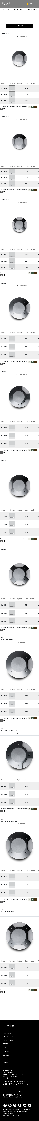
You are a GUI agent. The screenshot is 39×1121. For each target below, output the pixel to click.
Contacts (6, 1055)
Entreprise (6, 1051)
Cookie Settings (25, 1109)
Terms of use (7, 1111)
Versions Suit (18, 9)
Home (4, 9)
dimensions (23, 36)
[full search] (27, 4)
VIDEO (5, 1047)
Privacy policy (8, 1109)
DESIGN (6, 1044)
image (17, 36)
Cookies (16, 1109)
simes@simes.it (8, 1078)
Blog (4, 1059)
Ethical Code (23, 1111)
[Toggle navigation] (35, 4)
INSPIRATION (9, 1036)
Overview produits (31, 9)
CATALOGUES (8, 1040)
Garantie (15, 1111)
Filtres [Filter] (19, 26)
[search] (31, 4)
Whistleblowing (8, 1113)
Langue (6, 1062)
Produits (9, 9)
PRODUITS (8, 1033)
